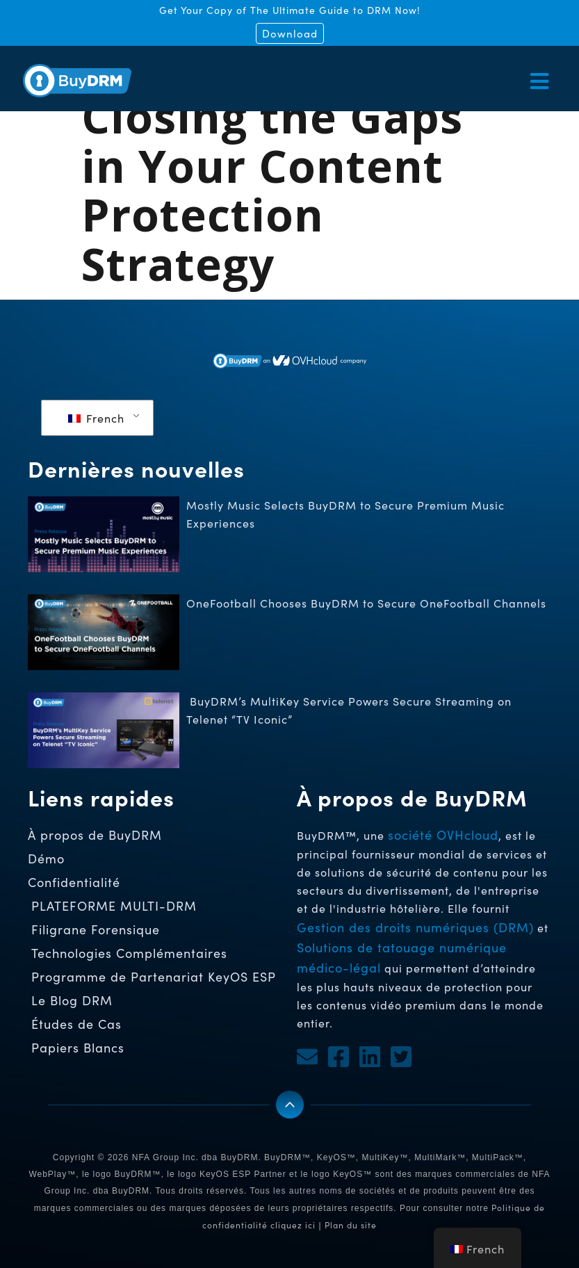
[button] (423, 81)
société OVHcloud (443, 835)
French (96, 418)
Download (290, 33)
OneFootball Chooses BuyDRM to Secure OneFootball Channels (368, 603)
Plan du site (351, 1224)
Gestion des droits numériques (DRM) (415, 927)
